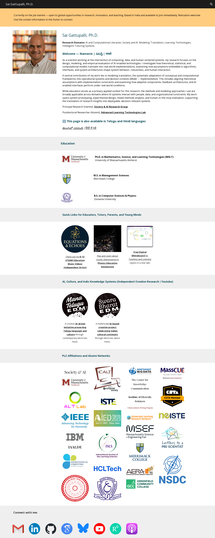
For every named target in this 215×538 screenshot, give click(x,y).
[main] (107, 17)
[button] (211, 4)
